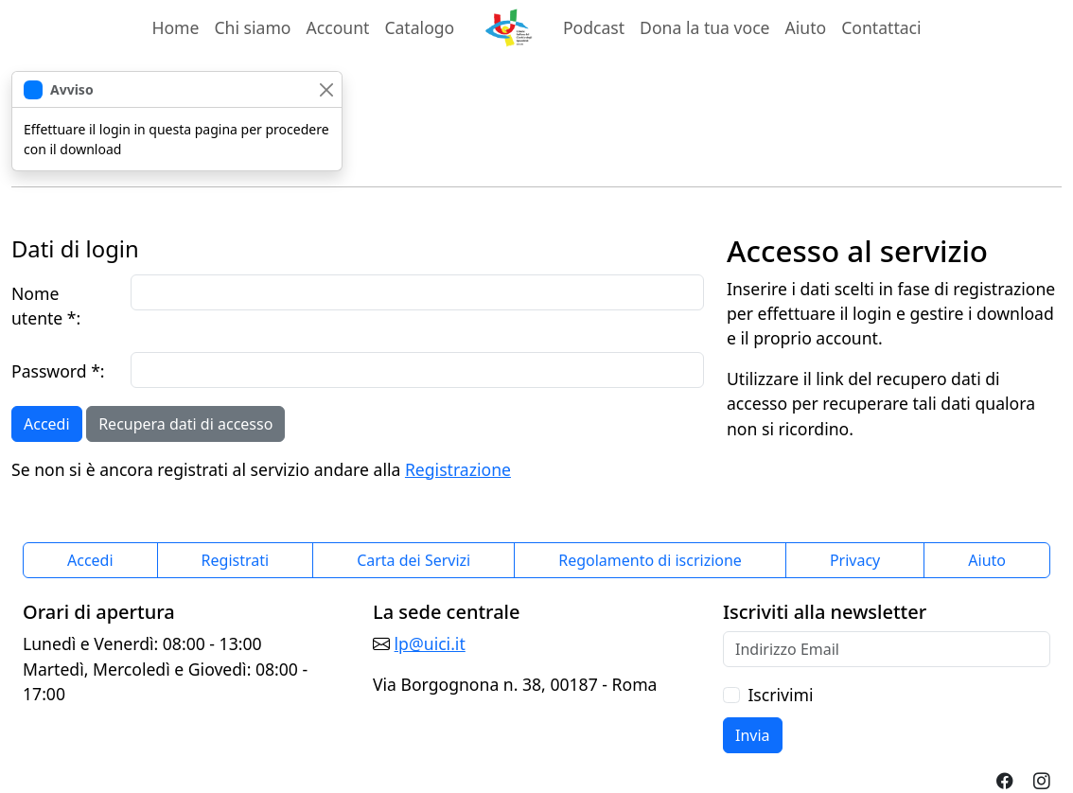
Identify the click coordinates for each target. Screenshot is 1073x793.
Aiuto (806, 27)
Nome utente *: (45, 305)
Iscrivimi (780, 694)
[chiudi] (326, 89)
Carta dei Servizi (413, 560)
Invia (752, 735)
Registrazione (458, 469)
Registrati (236, 560)
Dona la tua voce (704, 27)
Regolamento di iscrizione (650, 560)
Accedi (47, 424)
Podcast (593, 27)
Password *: (58, 371)
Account (342, 26)
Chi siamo (252, 27)
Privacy (855, 560)
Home (175, 27)
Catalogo (419, 27)
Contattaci (881, 27)
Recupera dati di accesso (185, 424)
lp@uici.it (430, 643)
